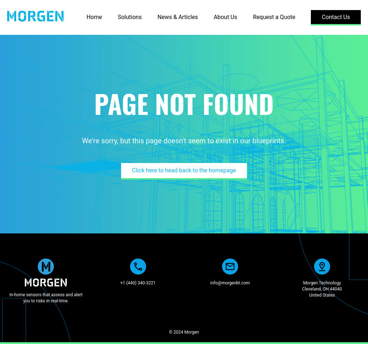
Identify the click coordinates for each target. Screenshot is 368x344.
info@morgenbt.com (230, 282)
